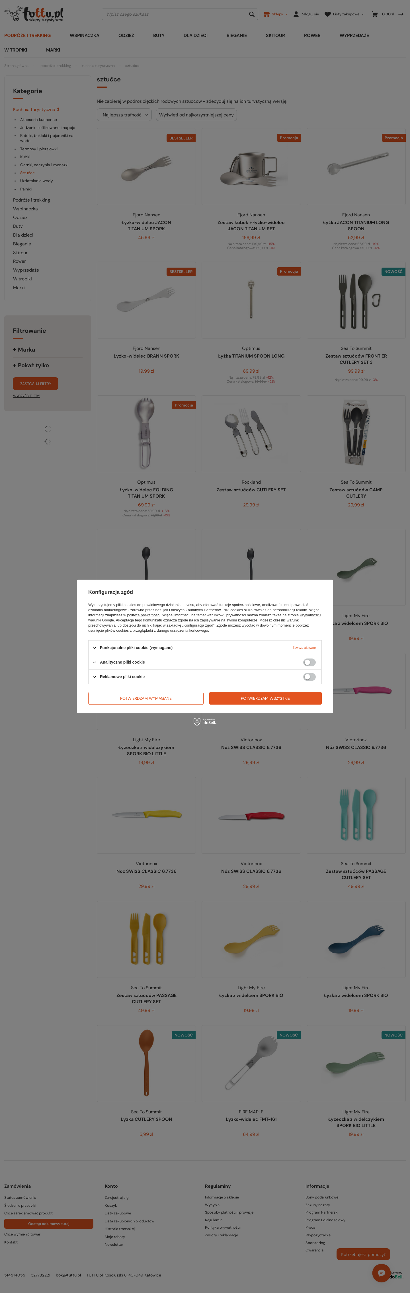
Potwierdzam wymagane (146, 698)
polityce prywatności (143, 615)
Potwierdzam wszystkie (265, 698)
